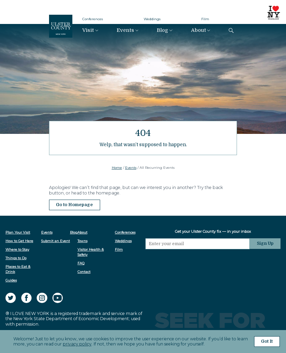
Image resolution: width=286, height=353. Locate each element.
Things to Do (15, 258)
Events (125, 30)
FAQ (81, 263)
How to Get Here (19, 241)
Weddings (152, 19)
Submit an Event (55, 241)
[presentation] (197, 262)
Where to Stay (17, 249)
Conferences (92, 19)
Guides (11, 280)
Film (205, 19)
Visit (88, 30)
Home (117, 167)
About (198, 30)
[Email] (197, 243)
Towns (82, 241)
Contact (84, 272)
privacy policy (77, 343)
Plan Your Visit (17, 232)
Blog (162, 30)
